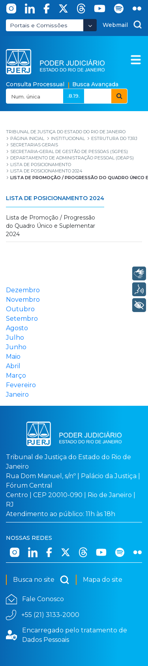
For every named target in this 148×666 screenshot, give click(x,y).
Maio (13, 356)
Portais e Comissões (38, 25)
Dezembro (23, 290)
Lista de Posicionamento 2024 (55, 198)
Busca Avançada (95, 84)
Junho (16, 347)
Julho (15, 337)
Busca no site (41, 580)
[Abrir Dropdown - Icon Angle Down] (90, 25)
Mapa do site (102, 579)
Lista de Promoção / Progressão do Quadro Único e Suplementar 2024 (50, 226)
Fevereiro (21, 385)
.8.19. (73, 96)
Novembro (23, 299)
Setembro (22, 318)
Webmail (115, 25)
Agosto (17, 328)
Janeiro (17, 394)
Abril (13, 366)
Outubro (20, 309)
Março (16, 375)
